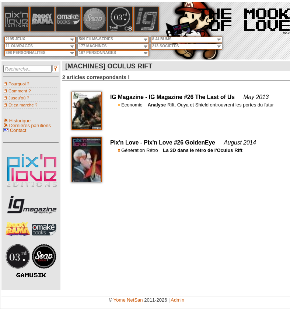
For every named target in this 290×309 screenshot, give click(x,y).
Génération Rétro (139, 150)
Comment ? (19, 90)
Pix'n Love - (127, 142)
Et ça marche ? (23, 104)
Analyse (156, 105)
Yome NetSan (128, 300)
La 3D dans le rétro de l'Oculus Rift (202, 150)
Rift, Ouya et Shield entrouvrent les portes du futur (220, 105)
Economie (132, 105)
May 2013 (256, 97)
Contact (18, 130)
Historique (20, 120)
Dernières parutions (30, 125)
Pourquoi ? (18, 83)
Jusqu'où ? (18, 97)
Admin (177, 300)
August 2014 (240, 142)
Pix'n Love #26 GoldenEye (179, 142)
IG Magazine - (129, 97)
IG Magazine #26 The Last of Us (192, 97)
